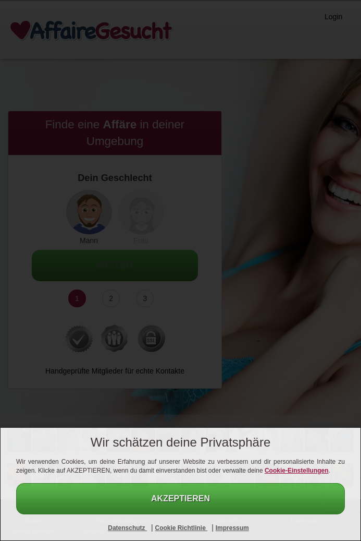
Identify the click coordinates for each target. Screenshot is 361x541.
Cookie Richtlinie (181, 528)
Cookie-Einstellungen (297, 470)
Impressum (232, 528)
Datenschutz (127, 528)
